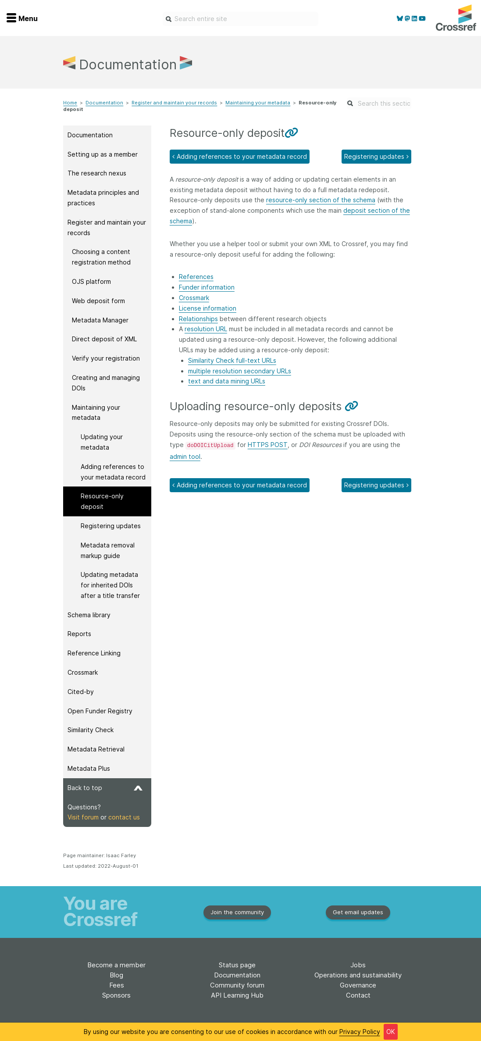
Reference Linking (94, 653)
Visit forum (83, 817)
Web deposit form (98, 300)
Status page (237, 965)
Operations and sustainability (358, 975)
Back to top (105, 787)
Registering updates (111, 525)
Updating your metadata (102, 442)
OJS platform (91, 281)
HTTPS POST (268, 444)
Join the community (237, 912)
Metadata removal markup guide (108, 550)
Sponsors (116, 995)
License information (207, 308)
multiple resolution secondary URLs (239, 371)
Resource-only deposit (102, 501)
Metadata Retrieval (96, 749)
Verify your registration (106, 358)
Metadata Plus (89, 768)
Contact (358, 995)
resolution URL (206, 329)
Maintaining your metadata (257, 103)
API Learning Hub (237, 995)
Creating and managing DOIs (106, 383)
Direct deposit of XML (104, 339)
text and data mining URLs (226, 381)
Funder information (207, 287)
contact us (124, 817)
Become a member (116, 965)
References (196, 276)
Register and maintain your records (174, 103)
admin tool (185, 456)
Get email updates (358, 912)
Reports (79, 633)
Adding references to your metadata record (113, 472)
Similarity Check (91, 729)
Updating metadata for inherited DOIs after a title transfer (110, 585)
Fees (116, 985)
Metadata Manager (100, 320)
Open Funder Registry (100, 711)
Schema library (89, 615)
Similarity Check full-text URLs (232, 360)
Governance (358, 985)
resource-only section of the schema (320, 200)
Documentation (104, 103)
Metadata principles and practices (103, 198)
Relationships (198, 318)
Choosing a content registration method (101, 257)
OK (390, 1031)
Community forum (237, 985)
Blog (116, 975)
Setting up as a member (103, 154)
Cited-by (81, 691)
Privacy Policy (359, 1031)
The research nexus (97, 173)
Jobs (358, 965)
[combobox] (240, 19)
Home (70, 103)
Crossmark (83, 672)
